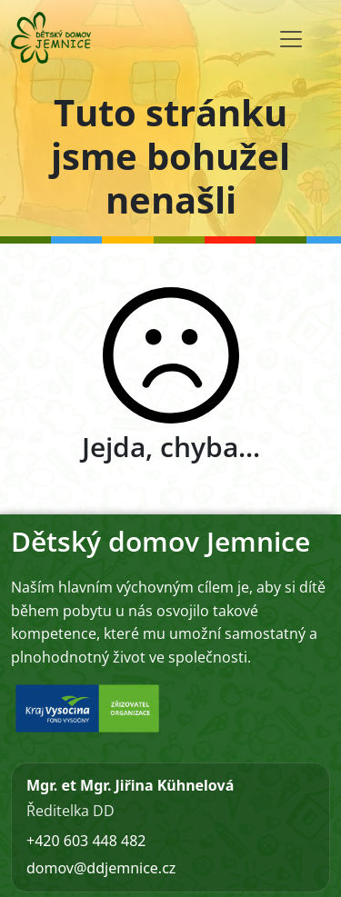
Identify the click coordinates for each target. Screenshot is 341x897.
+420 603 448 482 (85, 841)
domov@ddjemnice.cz (101, 868)
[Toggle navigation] (291, 39)
